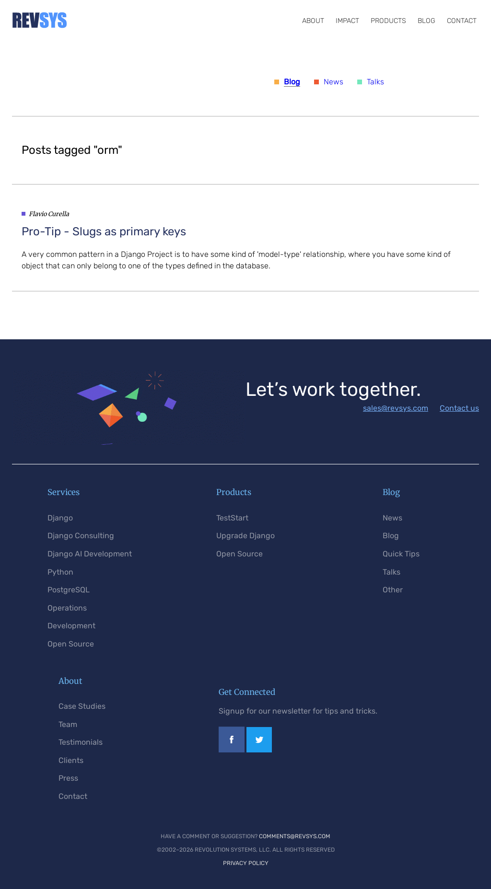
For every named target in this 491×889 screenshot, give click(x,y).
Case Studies (81, 706)
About (313, 21)
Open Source (70, 643)
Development (71, 625)
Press (68, 778)
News (333, 81)
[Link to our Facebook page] (232, 749)
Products (388, 21)
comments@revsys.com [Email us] (294, 836)
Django (60, 517)
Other (393, 589)
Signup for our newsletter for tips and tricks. (298, 711)
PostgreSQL (68, 589)
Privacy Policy (246, 863)
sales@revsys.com (395, 408)
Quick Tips (401, 553)
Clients (70, 760)
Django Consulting (80, 535)
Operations (67, 607)
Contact (462, 21)
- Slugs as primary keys (104, 231)
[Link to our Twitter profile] (259, 749)
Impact (347, 21)
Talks (375, 81)
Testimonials (80, 742)
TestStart (232, 517)
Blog (426, 21)
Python (60, 572)
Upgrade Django (245, 535)
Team (67, 724)
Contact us (459, 408)
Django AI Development (89, 553)
